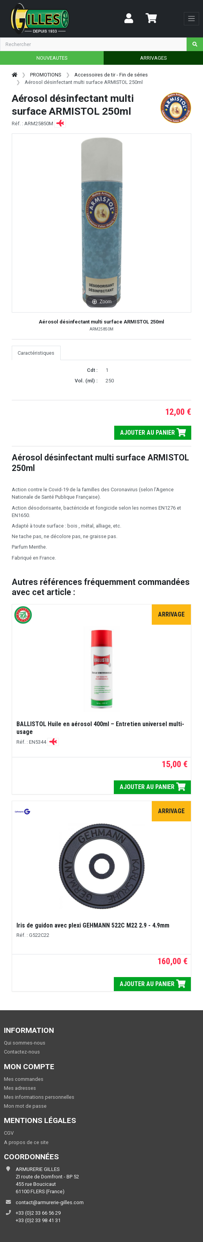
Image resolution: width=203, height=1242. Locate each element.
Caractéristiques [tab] (36, 353)
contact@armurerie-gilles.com (50, 1202)
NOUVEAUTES (51, 58)
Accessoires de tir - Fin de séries (111, 75)
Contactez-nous (22, 1052)
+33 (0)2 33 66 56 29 (38, 1213)
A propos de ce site (26, 1142)
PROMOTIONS (45, 75)
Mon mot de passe (25, 1106)
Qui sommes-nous (24, 1043)
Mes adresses (20, 1088)
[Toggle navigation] (191, 18)
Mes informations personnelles (39, 1097)
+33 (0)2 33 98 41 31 (38, 1220)
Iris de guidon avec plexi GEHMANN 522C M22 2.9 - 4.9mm (92, 925)
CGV (9, 1133)
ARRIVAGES (153, 58)
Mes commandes (23, 1079)
